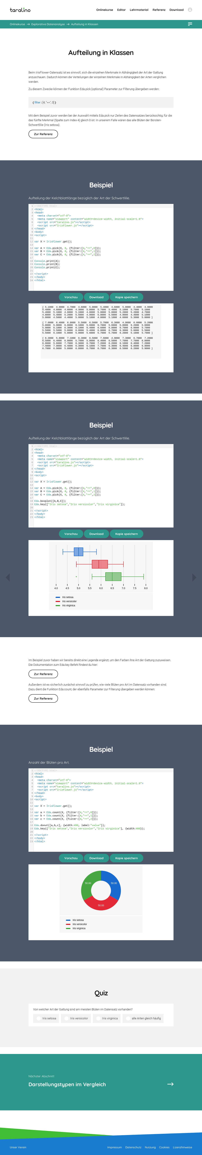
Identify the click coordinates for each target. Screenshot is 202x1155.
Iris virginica (110, 1018)
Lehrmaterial (139, 10)
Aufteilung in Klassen (84, 24)
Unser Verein (18, 1147)
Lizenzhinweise (182, 1147)
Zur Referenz (43, 134)
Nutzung (150, 1147)
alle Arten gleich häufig (146, 1018)
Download (177, 10)
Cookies (164, 1147)
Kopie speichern (126, 297)
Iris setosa (49, 1018)
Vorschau (71, 297)
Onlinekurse (104, 10)
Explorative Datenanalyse (48, 24)
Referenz (159, 10)
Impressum (114, 1147)
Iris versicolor (79, 1018)
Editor (121, 10)
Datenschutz (133, 1147)
